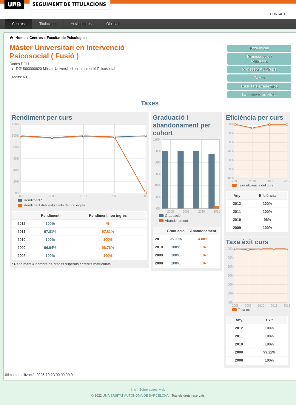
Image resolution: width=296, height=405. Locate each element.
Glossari (112, 24)
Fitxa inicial (259, 48)
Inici (133, 389)
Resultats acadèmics (259, 86)
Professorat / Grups (259, 69)
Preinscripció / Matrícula (259, 58)
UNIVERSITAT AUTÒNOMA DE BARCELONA (136, 395)
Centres (18, 24)
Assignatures (81, 24)
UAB (15, 4)
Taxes (259, 77)
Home (20, 38)
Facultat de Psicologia (66, 38)
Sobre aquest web (152, 389)
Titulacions (47, 24)
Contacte (279, 14)
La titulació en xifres (259, 94)
